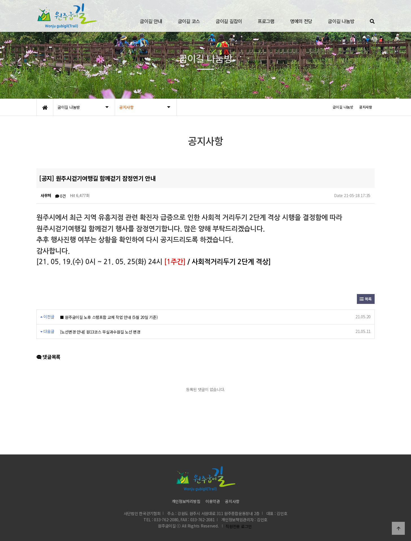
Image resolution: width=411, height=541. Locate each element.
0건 (60, 196)
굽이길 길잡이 (229, 21)
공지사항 (232, 501)
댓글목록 (48, 356)
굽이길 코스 (189, 21)
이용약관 (213, 501)
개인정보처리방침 (186, 501)
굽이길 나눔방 (341, 21)
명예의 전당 (301, 21)
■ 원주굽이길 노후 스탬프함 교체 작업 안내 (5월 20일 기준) (109, 317)
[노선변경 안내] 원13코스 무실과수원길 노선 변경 (100, 332)
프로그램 (266, 21)
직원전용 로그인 (238, 526)
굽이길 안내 (151, 21)
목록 (366, 299)
